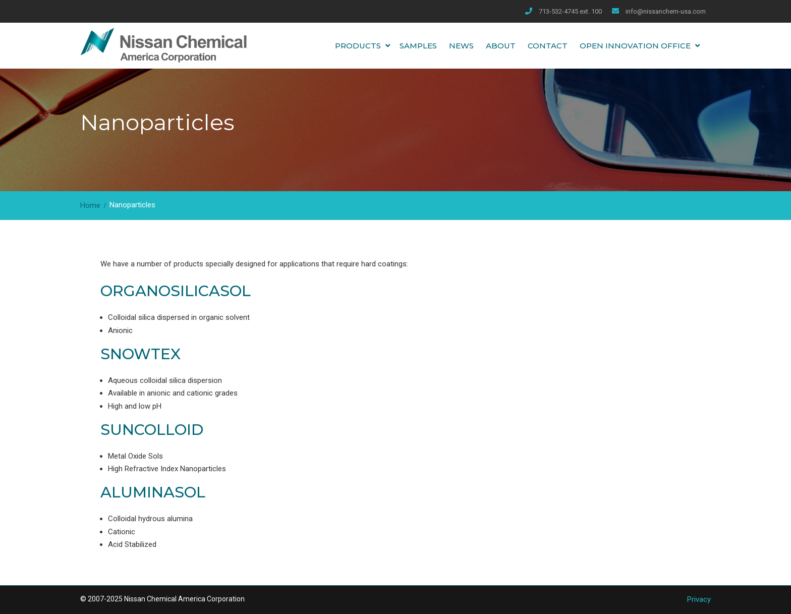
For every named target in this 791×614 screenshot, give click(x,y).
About (501, 45)
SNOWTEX (140, 354)
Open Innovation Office (635, 45)
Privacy (699, 599)
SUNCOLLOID (151, 429)
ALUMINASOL (152, 492)
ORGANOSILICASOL (175, 291)
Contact (548, 45)
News (461, 45)
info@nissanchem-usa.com (666, 11)
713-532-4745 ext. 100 (570, 11)
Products (358, 45)
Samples (418, 45)
